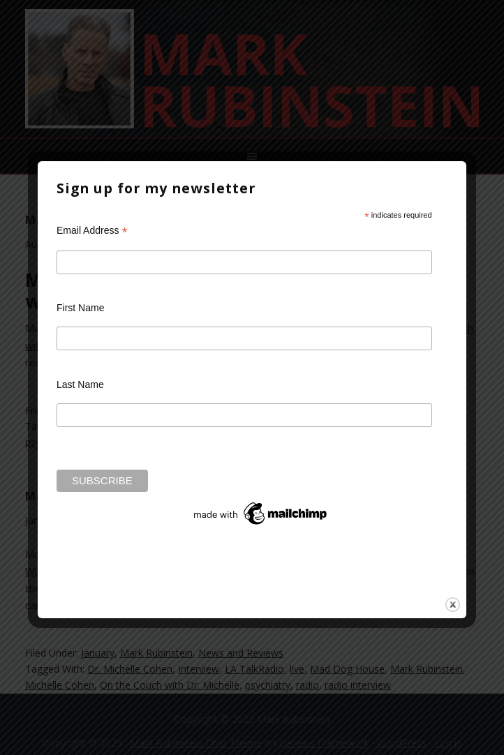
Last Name (80, 384)
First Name (80, 307)
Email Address (92, 230)
